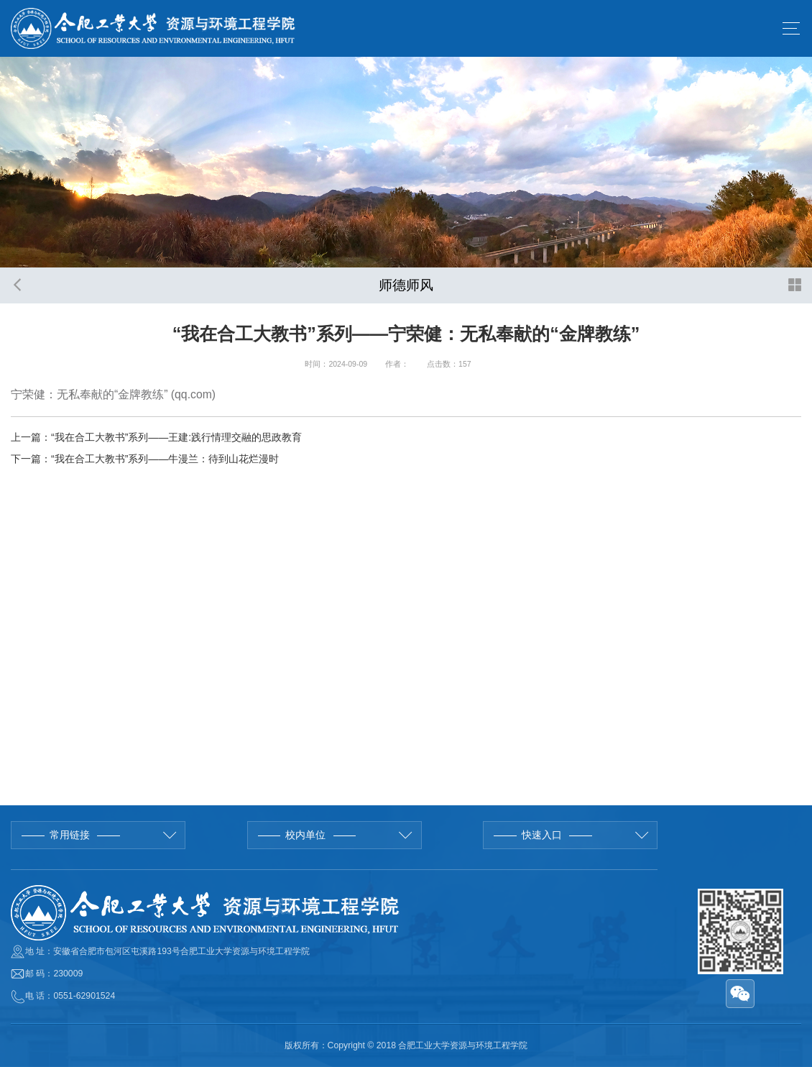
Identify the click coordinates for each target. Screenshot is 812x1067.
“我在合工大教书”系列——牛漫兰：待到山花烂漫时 (165, 458)
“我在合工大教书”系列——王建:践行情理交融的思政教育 (176, 437)
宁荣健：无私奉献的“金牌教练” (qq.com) (113, 394)
